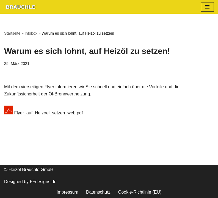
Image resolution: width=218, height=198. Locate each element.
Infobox (31, 33)
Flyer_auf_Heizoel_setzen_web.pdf (43, 113)
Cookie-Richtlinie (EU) (139, 192)
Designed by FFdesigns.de (30, 181)
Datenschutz (98, 192)
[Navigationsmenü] (207, 7)
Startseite (12, 33)
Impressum (67, 192)
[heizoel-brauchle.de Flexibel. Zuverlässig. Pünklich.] (20, 7)
